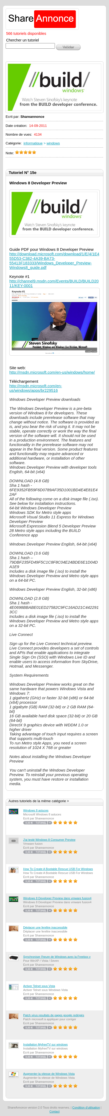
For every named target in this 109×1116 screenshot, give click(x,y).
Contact (55, 1111)
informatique (33, 143)
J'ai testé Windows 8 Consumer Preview (49, 839)
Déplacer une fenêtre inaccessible (45, 927)
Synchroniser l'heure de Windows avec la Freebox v (57, 956)
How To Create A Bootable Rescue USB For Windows (58, 869)
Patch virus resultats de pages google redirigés (53, 1015)
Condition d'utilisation (86, 1107)
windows (53, 143)
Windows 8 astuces (36, 810)
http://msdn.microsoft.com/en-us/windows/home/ (52, 372)
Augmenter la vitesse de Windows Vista (49, 1073)
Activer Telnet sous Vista (39, 986)
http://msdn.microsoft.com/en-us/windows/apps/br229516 (35, 388)
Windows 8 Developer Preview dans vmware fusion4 (57, 898)
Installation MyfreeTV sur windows (45, 1044)
